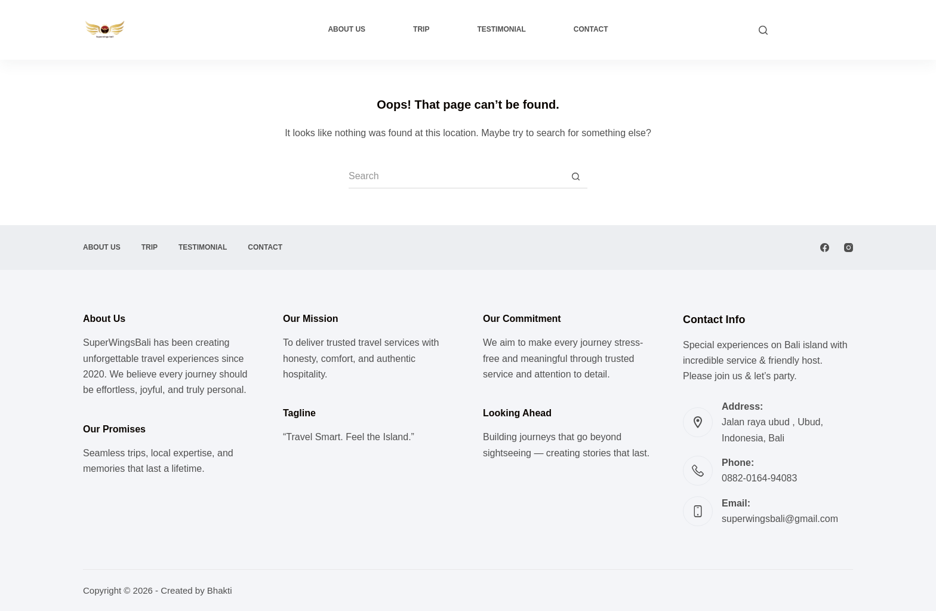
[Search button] (575, 177)
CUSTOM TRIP (816, 29)
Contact (591, 29)
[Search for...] (456, 177)
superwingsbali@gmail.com (780, 519)
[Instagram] (848, 247)
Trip (421, 29)
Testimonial (501, 29)
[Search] (763, 30)
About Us (346, 29)
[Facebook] (824, 247)
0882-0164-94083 (759, 478)
